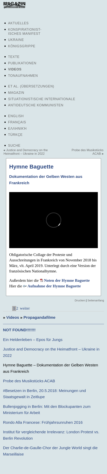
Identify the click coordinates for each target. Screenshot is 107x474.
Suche (14, 145)
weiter (24, 308)
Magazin (16, 93)
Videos (15, 69)
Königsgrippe (21, 46)
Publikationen (22, 63)
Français (17, 122)
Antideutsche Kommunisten (35, 105)
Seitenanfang (96, 300)
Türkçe (15, 135)
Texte (13, 57)
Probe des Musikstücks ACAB (29, 381)
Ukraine (16, 40)
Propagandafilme (39, 317)
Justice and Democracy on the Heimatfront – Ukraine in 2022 (26, 151)
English (16, 116)
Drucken (80, 300)
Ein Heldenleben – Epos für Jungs (33, 339)
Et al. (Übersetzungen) (31, 86)
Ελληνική (17, 128)
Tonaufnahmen (23, 76)
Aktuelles (18, 23)
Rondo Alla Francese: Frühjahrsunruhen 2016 (43, 422)
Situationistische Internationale (41, 99)
